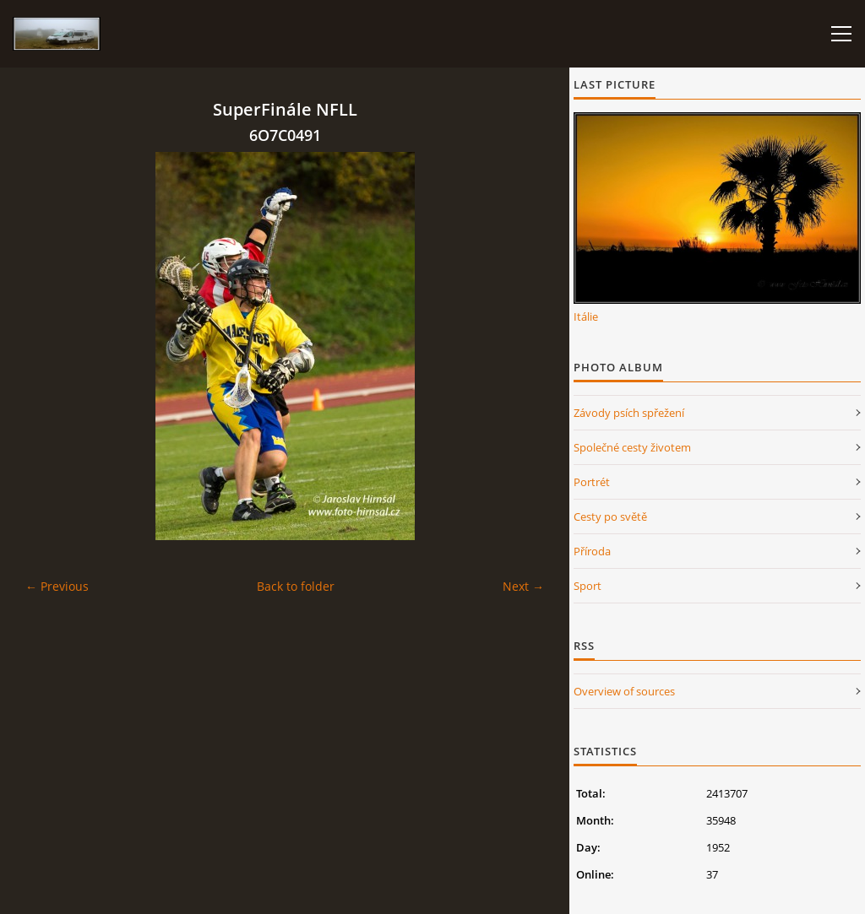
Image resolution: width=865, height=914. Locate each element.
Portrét (592, 481)
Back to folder (296, 586)
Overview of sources (624, 691)
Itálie (586, 316)
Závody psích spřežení (629, 412)
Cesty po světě (610, 516)
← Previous (57, 586)
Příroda (592, 551)
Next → (523, 586)
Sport (587, 585)
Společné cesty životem (632, 447)
